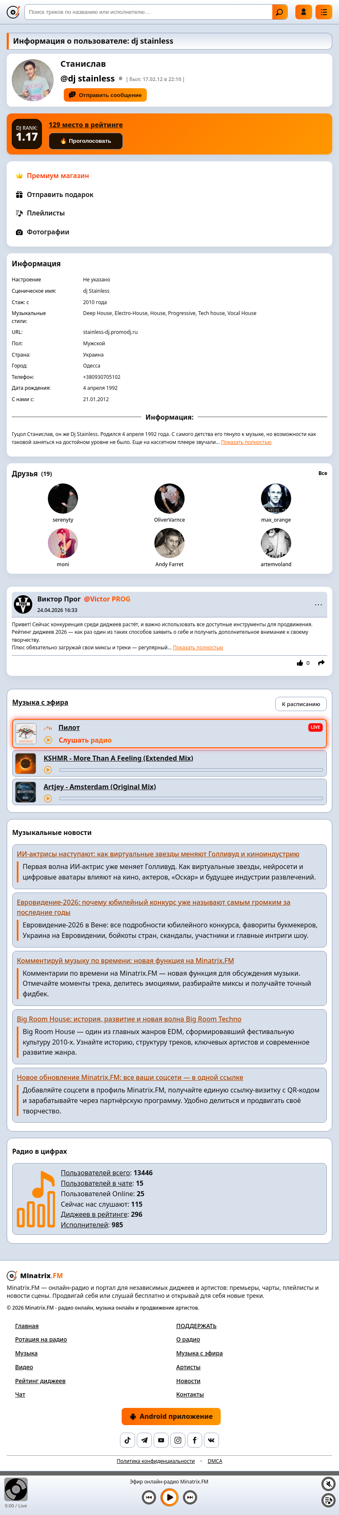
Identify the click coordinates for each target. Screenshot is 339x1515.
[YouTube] (161, 1440)
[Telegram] (144, 1440)
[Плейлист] (328, 1500)
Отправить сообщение (105, 95)
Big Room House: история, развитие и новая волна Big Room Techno (129, 1019)
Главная (27, 1326)
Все (322, 473)
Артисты (188, 1367)
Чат (20, 1394)
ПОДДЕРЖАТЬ (196, 1326)
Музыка (26, 1353)
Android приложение (171, 1416)
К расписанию (301, 704)
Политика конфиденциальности (156, 1461)
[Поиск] (156, 12)
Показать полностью (246, 442)
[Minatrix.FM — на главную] (13, 12)
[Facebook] (194, 1440)
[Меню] (324, 12)
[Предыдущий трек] (149, 1497)
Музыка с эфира (199, 1353)
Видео (24, 1367)
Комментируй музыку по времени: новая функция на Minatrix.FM (125, 960)
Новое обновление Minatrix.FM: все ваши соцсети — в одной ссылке (130, 1077)
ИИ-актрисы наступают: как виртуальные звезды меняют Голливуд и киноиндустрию (158, 854)
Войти (303, 11)
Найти (279, 12)
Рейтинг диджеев (40, 1381)
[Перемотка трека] (191, 770)
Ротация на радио (41, 1339)
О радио (188, 1339)
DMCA (215, 1461)
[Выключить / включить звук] (328, 1484)
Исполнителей (84, 1224)
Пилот (69, 727)
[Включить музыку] (169, 1497)
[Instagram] (177, 1440)
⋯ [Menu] (318, 604)
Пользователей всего (95, 1172)
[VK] (211, 1440)
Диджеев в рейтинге (94, 1214)
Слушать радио (85, 740)
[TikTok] (127, 1440)
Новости (188, 1381)
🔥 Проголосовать (85, 141)
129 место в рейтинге (86, 124)
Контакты (190, 1394)
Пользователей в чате (96, 1183)
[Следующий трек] (190, 1497)
